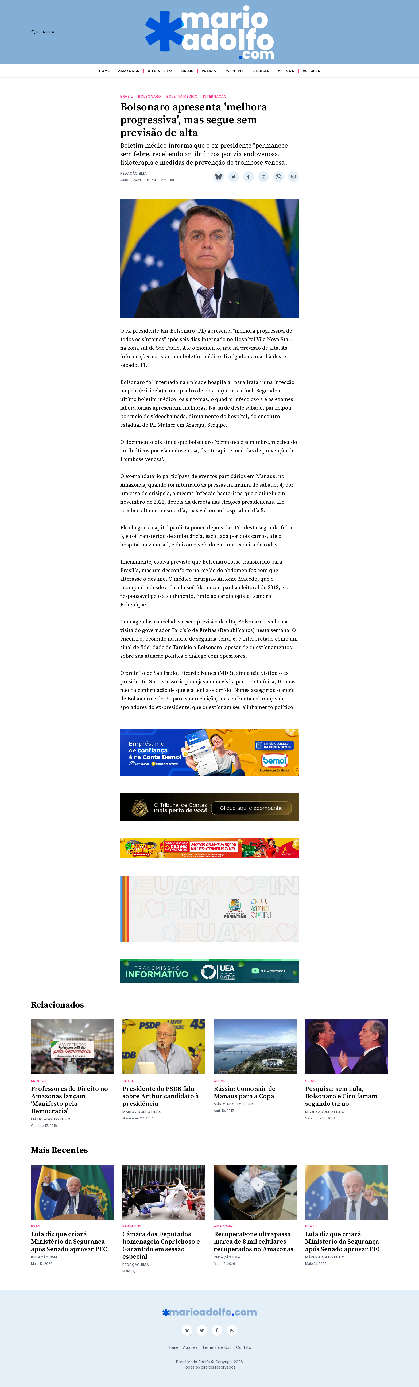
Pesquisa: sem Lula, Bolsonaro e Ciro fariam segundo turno (341, 1096)
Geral (128, 1081)
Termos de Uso (217, 1347)
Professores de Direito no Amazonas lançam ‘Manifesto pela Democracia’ (69, 1100)
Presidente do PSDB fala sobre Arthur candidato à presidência (160, 1096)
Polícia (209, 71)
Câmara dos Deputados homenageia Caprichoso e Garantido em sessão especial (161, 1245)
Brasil (186, 71)
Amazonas (128, 71)
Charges (260, 71)
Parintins (233, 71)
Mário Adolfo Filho (51, 1119)
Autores (311, 71)
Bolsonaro (149, 96)
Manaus (39, 1081)
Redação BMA (133, 173)
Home (104, 71)
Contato (243, 1347)
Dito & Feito (160, 71)
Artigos (286, 71)
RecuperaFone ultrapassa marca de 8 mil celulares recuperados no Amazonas (253, 1241)
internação (215, 96)
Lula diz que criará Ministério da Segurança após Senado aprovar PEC (69, 1241)
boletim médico (182, 96)
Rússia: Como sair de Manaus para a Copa (245, 1092)
